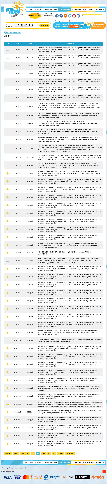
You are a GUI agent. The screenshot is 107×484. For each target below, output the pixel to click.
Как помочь (76, 9)
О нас (26, 9)
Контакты (100, 9)
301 (54, 453)
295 (22, 453)
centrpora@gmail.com (7, 471)
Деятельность (64, 9)
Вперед (60, 453)
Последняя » (70, 453)
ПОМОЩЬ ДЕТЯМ (35, 9)
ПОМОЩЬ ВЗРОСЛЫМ (50, 9)
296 (27, 453)
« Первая (8, 453)
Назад (16, 453)
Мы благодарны (88, 9)
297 (33, 453)
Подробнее (44, 25)
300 (49, 453)
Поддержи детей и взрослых (79, 24)
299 (43, 453)
